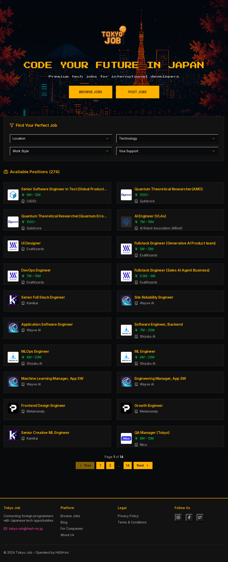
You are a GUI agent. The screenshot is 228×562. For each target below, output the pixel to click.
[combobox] (60, 138)
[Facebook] (189, 517)
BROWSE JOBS (90, 92)
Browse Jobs (70, 516)
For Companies (72, 528)
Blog (64, 522)
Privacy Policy (128, 516)
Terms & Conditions (132, 522)
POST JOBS (137, 92)
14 (127, 465)
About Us (67, 535)
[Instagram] (178, 517)
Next (143, 465)
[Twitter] (200, 517)
